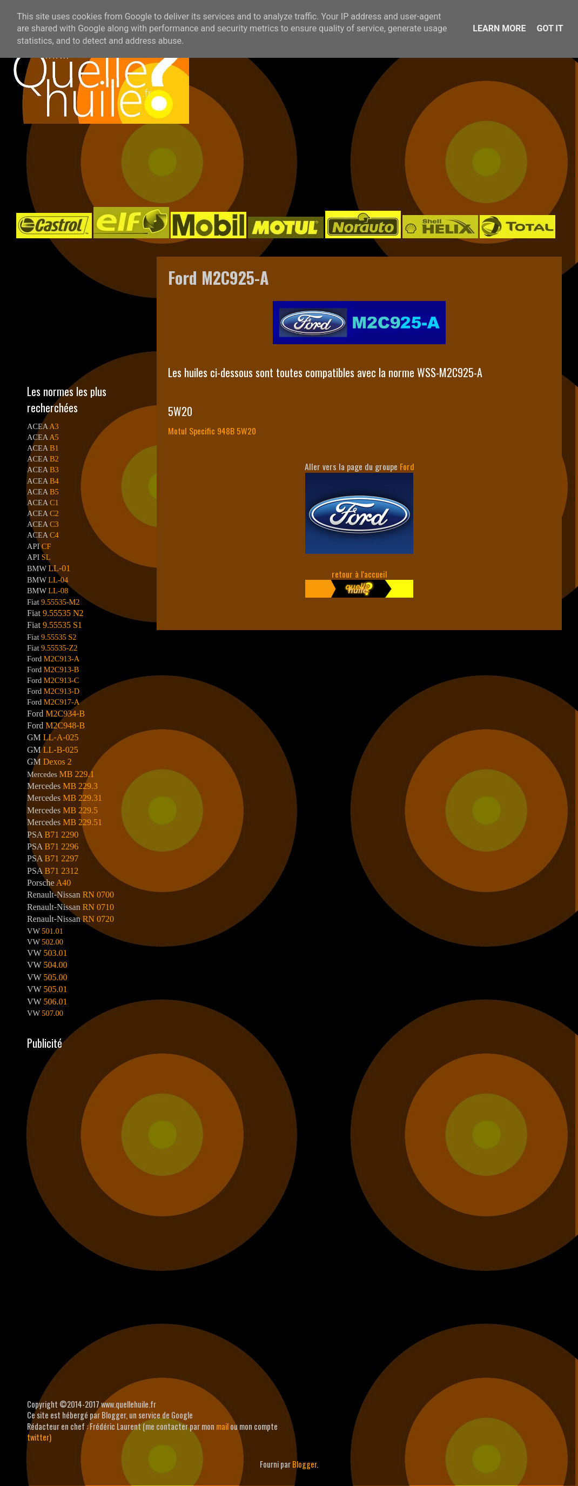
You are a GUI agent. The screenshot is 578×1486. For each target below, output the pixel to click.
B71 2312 (61, 870)
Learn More (499, 28)
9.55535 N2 (63, 613)
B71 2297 (61, 858)
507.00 (52, 1013)
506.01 (55, 1001)
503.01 (55, 953)
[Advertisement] (278, 164)
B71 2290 (61, 834)
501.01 (52, 931)
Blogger (304, 1464)
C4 (54, 535)
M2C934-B (65, 713)
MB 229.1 (77, 774)
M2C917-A (61, 702)
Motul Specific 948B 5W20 (212, 430)
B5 (54, 491)
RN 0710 (98, 907)
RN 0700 (98, 894)
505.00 (55, 977)
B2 (54, 458)
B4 (54, 481)
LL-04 (58, 579)
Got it (549, 28)
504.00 (55, 964)
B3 (54, 469)
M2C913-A (61, 658)
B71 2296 (61, 846)
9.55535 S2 (59, 637)
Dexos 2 (57, 761)
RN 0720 (98, 918)
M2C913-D (61, 691)
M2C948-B (65, 725)
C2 (54, 513)
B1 (54, 448)
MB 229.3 (80, 786)
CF (46, 546)
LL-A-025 (61, 737)
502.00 (52, 942)
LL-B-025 (60, 749)
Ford (407, 466)
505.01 (55, 989)
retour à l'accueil (359, 573)
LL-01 (59, 568)
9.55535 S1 (62, 625)
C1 (54, 502)
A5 (54, 437)
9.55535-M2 (60, 602)
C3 (54, 524)
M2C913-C (61, 680)
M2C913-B (61, 669)
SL (46, 557)
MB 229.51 (82, 822)
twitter (38, 1437)
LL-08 (58, 590)
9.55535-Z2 (59, 648)
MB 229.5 (80, 810)
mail (222, 1426)
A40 (63, 882)
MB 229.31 (82, 797)
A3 (54, 426)
